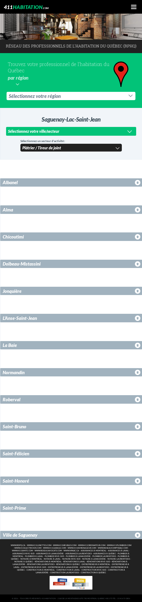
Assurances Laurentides (78, 553)
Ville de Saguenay (20, 534)
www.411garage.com (54, 547)
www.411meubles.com (64, 545)
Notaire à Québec (23, 561)
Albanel (10, 182)
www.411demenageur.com (82, 547)
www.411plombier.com (119, 545)
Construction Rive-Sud (93, 569)
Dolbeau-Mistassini (22, 263)
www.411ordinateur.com (91, 545)
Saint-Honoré (16, 480)
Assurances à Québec (104, 553)
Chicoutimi (13, 236)
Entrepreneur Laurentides (94, 567)
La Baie (10, 344)
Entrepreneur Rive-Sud (33, 567)
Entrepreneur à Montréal (96, 564)
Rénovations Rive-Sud (98, 561)
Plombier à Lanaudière (78, 556)
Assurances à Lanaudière (50, 553)
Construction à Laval (68, 569)
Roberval (11, 399)
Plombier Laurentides (104, 556)
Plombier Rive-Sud (54, 556)
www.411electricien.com (27, 547)
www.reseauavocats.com (48, 550)
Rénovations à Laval (74, 561)
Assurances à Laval (118, 550)
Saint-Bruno (14, 426)
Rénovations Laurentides (40, 564)
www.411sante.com (22, 550)
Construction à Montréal (41, 569)
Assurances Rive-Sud (23, 553)
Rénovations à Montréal (48, 561)
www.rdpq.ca (18, 545)
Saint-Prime (14, 507)
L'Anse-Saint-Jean (20, 317)
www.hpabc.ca (71, 550)
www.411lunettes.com (39, 545)
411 (26, 7)
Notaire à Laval (52, 558)
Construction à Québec (93, 572)
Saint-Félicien (16, 453)
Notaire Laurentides (118, 558)
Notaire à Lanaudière (94, 558)
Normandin (14, 372)
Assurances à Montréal (93, 550)
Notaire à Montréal (31, 558)
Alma (8, 209)
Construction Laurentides (64, 572)
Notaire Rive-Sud (71, 558)
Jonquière (12, 290)
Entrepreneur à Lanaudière (63, 567)
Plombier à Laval (34, 556)
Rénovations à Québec (68, 564)
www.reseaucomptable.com (113, 547)
